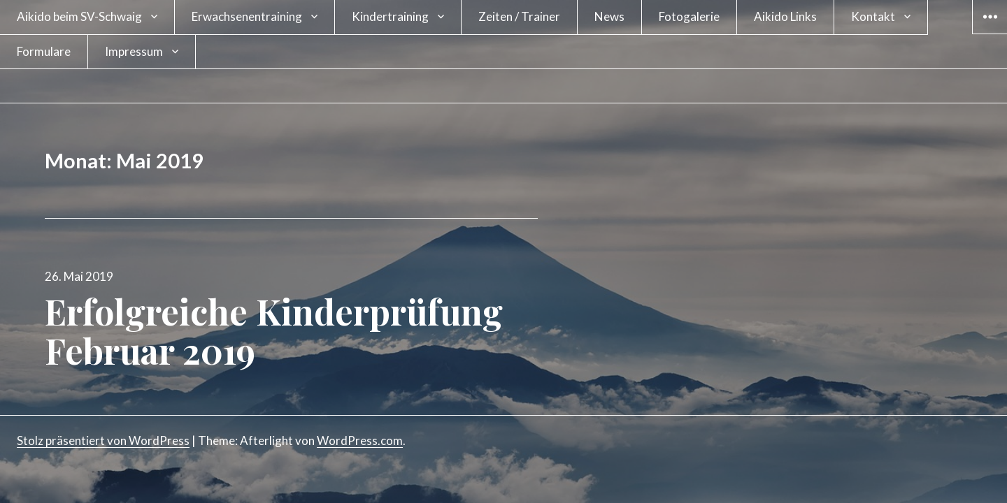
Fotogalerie (689, 16)
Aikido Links (785, 16)
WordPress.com (360, 440)
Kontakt (873, 16)
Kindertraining (390, 16)
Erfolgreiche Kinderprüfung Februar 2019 (274, 331)
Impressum (134, 51)
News (609, 16)
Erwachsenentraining (247, 16)
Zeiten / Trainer (519, 16)
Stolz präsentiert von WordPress (103, 440)
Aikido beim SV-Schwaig (79, 16)
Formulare (44, 51)
